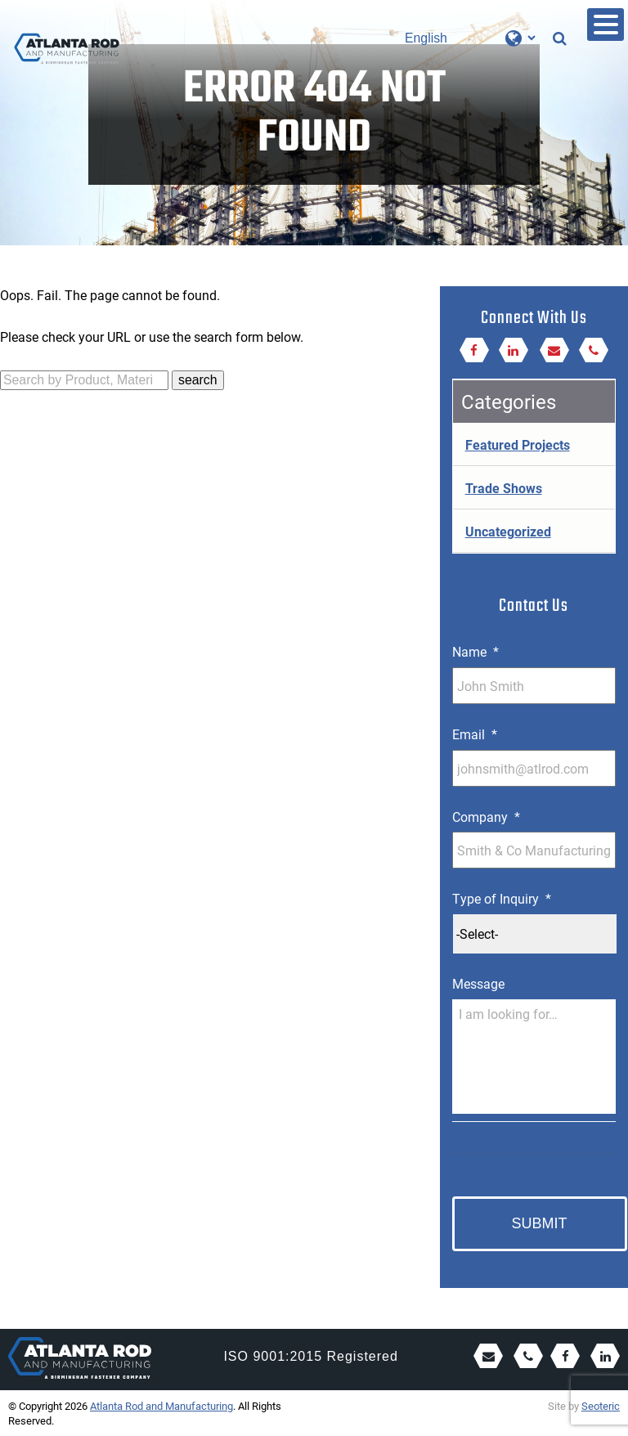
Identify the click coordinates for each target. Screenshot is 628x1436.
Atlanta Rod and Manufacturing (161, 1405)
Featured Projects (517, 444)
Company (486, 817)
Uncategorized (508, 531)
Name (475, 652)
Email (474, 734)
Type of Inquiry (501, 899)
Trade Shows (503, 487)
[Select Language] (469, 38)
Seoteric (600, 1405)
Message (478, 984)
